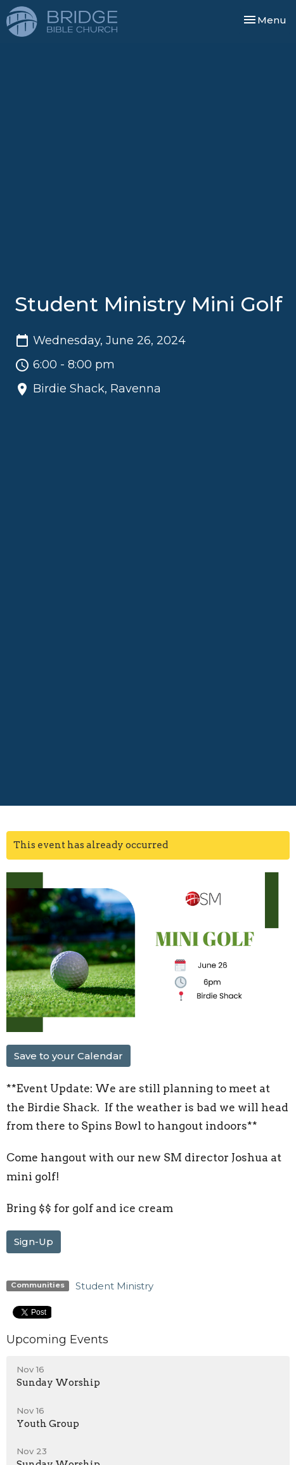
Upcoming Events (57, 1339)
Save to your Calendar (68, 1056)
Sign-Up (33, 1242)
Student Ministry (114, 1286)
